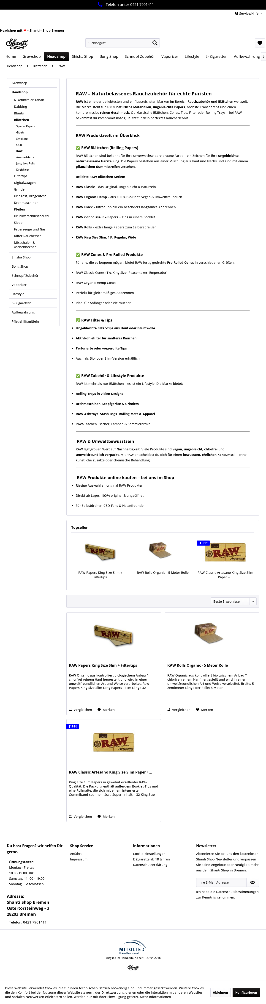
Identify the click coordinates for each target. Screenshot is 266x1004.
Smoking (22, 139)
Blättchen (21, 120)
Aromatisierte (25, 157)
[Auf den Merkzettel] (106, 710)
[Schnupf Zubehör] (140, 56)
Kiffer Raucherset (27, 236)
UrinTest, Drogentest (30, 196)
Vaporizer (19, 285)
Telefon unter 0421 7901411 (125, 4)
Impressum (78, 859)
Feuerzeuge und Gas (30, 229)
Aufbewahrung (23, 312)
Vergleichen (80, 709)
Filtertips (20, 176)
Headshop (20, 92)
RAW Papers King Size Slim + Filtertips (100, 574)
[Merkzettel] (260, 42)
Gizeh (20, 132)
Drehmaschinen (26, 202)
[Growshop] (31, 56)
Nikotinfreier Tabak (29, 100)
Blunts (19, 113)
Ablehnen (220, 992)
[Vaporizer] (170, 56)
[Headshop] (56, 56)
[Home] (10, 56)
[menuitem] (122, 42)
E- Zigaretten (21, 303)
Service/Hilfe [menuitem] (247, 13)
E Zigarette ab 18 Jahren (151, 859)
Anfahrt (76, 853)
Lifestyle (18, 294)
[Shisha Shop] (82, 56)
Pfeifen (19, 209)
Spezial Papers (25, 126)
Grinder (20, 189)
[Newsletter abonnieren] (252, 882)
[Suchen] (155, 42)
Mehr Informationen (155, 997)
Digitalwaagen (25, 182)
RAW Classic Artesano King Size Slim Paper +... (225, 574)
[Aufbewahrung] (247, 56)
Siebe (18, 222)
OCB (19, 145)
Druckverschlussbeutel (31, 216)
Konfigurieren (246, 992)
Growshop (19, 83)
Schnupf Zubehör (25, 275)
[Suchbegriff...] (122, 42)
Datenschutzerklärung (150, 865)
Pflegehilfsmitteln (25, 321)
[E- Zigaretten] (216, 56)
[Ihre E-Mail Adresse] (221, 882)
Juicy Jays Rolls (25, 163)
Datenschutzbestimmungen (237, 892)
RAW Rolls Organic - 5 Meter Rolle (163, 572)
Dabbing (20, 106)
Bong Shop (20, 266)
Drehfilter (22, 170)
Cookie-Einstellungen (149, 853)
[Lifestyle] (192, 56)
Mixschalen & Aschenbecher (25, 244)
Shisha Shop (21, 257)
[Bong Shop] (109, 56)
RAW (19, 151)
